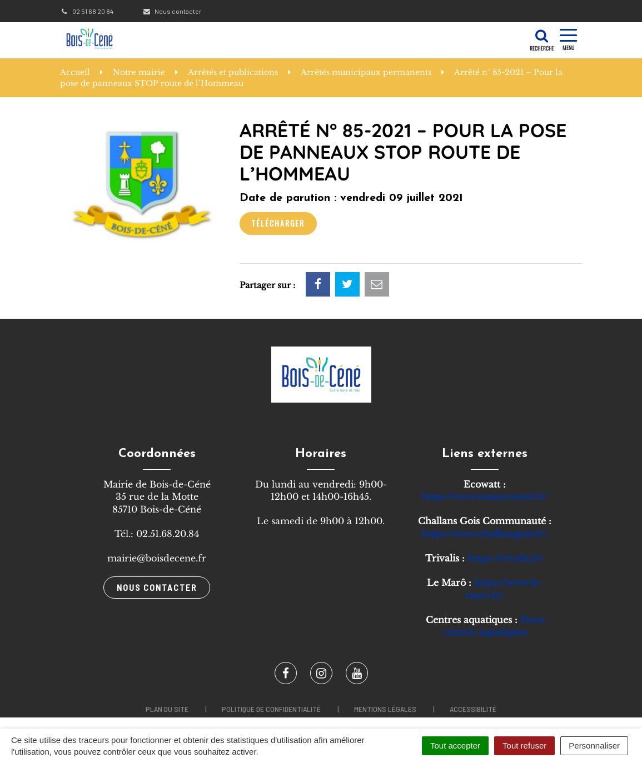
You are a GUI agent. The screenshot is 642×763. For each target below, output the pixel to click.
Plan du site (167, 709)
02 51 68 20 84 (86, 11)
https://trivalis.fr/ (505, 558)
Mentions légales (385, 709)
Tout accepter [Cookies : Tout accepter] (455, 745)
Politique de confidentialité (271, 709)
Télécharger (278, 223)
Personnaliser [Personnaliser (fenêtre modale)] (594, 745)
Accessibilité (473, 709)
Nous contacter (172, 11)
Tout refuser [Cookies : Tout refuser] (524, 745)
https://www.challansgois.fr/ (485, 533)
